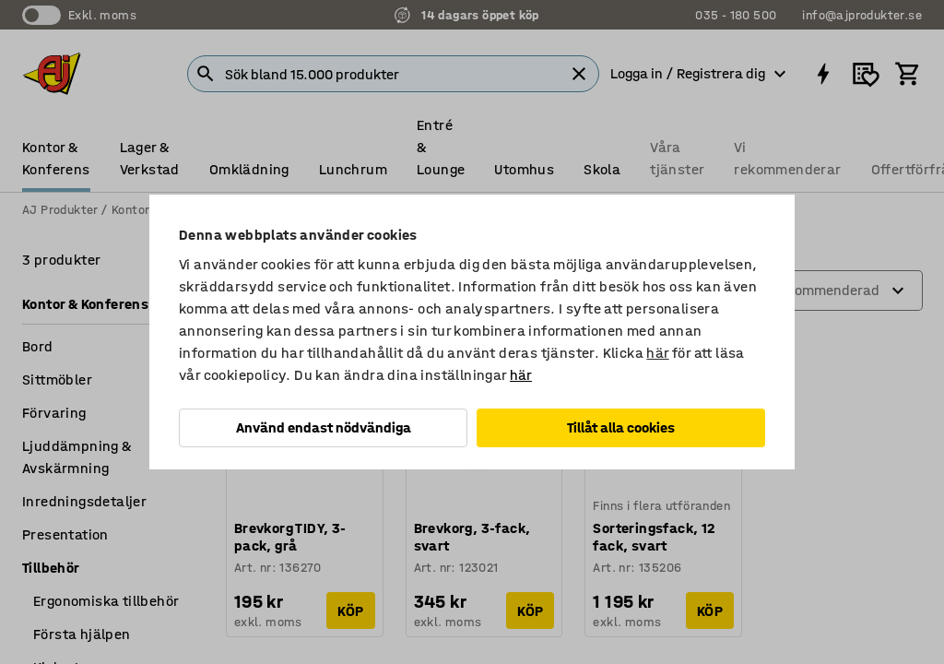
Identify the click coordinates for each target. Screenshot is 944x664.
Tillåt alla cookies (621, 427)
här (657, 353)
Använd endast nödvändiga (323, 427)
